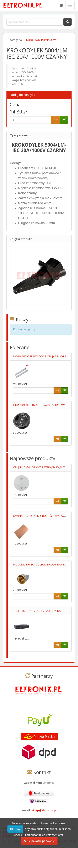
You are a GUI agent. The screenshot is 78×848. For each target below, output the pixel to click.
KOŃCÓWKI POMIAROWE (41, 40)
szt (56, 120)
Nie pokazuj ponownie (39, 843)
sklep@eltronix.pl (44, 810)
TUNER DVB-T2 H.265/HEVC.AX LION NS (37, 611)
